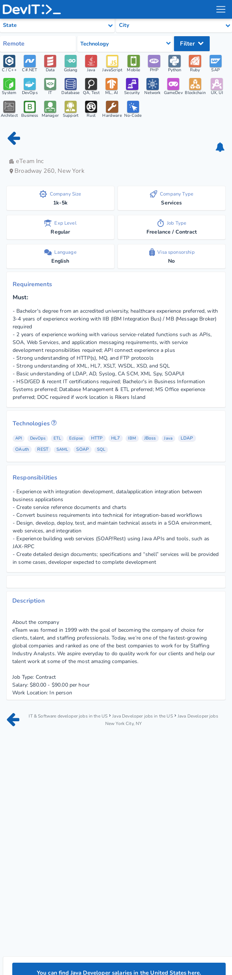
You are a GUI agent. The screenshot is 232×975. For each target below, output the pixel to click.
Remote (14, 44)
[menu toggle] (220, 9)
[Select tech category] (125, 44)
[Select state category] (57, 25)
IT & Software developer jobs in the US (69, 718)
